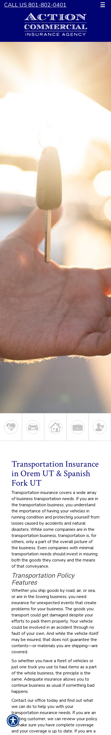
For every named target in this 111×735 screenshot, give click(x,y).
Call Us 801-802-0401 (35, 5)
